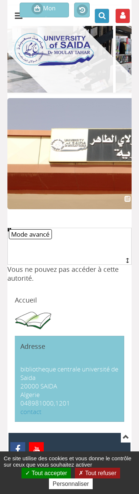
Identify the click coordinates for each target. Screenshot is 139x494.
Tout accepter (46, 473)
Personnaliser (71, 484)
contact (31, 411)
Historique (82, 10)
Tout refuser (97, 473)
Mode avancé (30, 234)
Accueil (26, 300)
